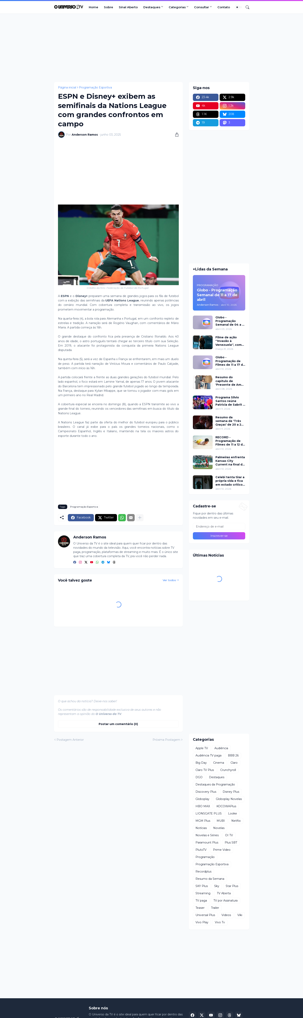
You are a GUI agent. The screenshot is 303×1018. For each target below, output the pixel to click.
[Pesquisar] (245, 7)
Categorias (177, 7)
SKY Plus (201, 886)
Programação (205, 857)
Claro (234, 763)
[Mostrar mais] (140, 517)
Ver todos (169, 580)
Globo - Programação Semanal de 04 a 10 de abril (230, 321)
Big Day (201, 763)
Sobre (108, 7)
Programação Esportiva (95, 87)
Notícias (201, 828)
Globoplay (202, 799)
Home (93, 7)
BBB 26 (233, 755)
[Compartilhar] (175, 134)
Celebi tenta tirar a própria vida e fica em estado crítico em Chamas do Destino (229, 480)
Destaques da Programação (215, 784)
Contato (223, 7)
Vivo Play (201, 922)
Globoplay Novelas (229, 799)
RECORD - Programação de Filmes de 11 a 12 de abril (230, 441)
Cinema (218, 763)
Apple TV (201, 748)
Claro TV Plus (204, 770)
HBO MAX (202, 806)
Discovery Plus (205, 792)
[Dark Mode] (238, 7)
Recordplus (203, 871)
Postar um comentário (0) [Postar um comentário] (118, 724)
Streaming (202, 893)
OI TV (229, 835)
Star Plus (232, 886)
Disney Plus (231, 792)
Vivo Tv (220, 922)
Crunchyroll (228, 770)
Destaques (151, 7)
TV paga (201, 900)
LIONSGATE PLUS (208, 813)
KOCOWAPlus (226, 806)
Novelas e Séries (207, 835)
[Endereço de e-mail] (219, 526)
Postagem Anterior (70, 740)
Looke (232, 813)
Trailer (215, 908)
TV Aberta (224, 893)
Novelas (218, 828)
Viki (239, 915)
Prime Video (222, 850)
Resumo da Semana (209, 879)
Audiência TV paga (208, 755)
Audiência (221, 748)
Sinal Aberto (128, 7)
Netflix (236, 821)
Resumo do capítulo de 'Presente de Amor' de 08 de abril (230, 380)
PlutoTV (201, 850)
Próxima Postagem (166, 740)
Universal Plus (205, 915)
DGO (199, 777)
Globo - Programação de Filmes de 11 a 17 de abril (230, 361)
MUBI (221, 821)
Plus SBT (231, 842)
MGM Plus (202, 821)
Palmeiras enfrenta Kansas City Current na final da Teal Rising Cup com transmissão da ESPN (230, 460)
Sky (216, 886)
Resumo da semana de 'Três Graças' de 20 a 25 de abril (229, 421)
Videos (226, 915)
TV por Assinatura (225, 900)
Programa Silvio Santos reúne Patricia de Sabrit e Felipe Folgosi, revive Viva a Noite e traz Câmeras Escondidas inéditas (230, 401)
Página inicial (67, 87)
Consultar (201, 7)
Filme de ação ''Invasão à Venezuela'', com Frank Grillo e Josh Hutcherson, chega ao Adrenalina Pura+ (230, 341)
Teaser (200, 908)
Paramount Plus (206, 842)
